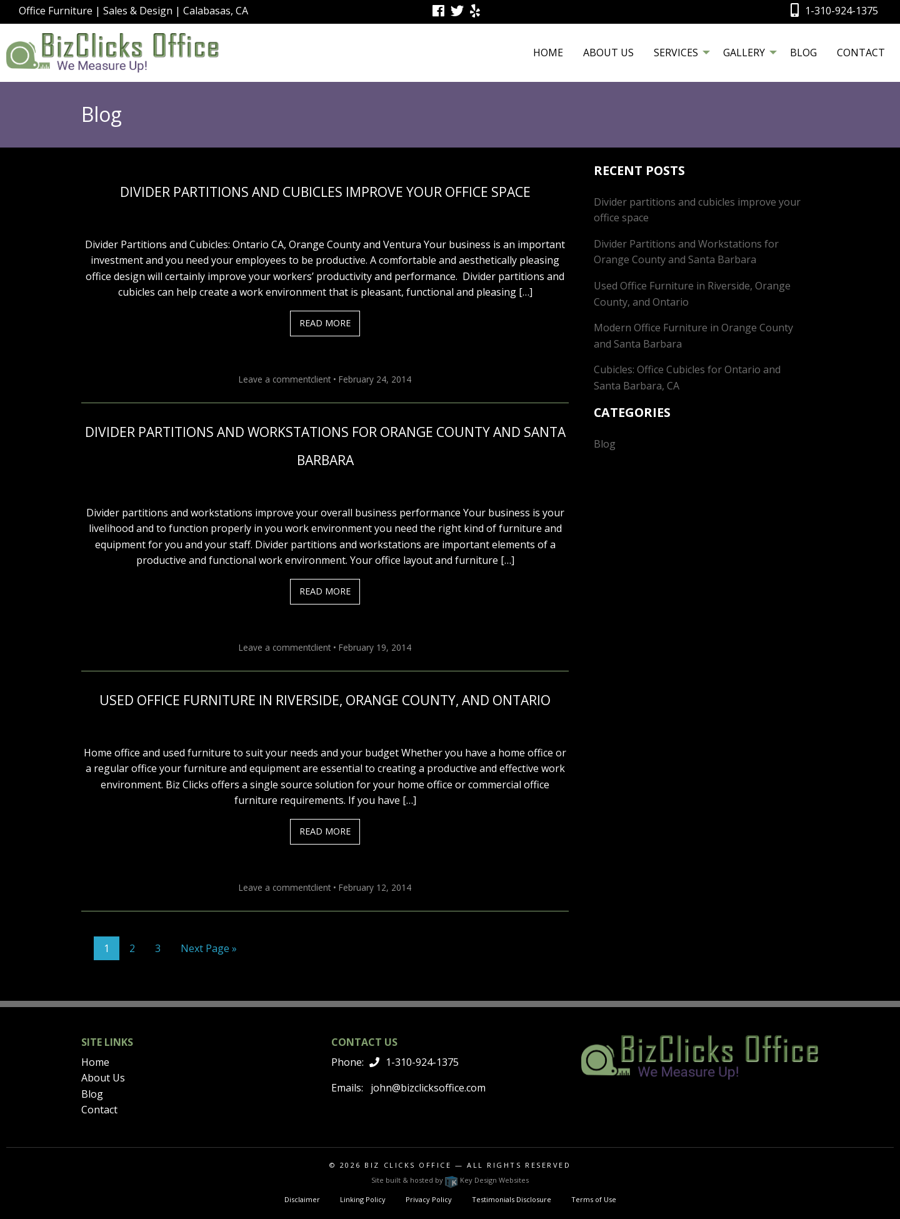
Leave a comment (275, 379)
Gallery (744, 52)
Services (676, 52)
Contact (861, 52)
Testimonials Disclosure (511, 1199)
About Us (608, 52)
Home (548, 52)
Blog (803, 52)
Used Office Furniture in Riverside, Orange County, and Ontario (325, 700)
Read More (325, 323)
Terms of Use (593, 1199)
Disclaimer (302, 1199)
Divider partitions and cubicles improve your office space (325, 192)
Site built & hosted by (450, 1180)
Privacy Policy (429, 1199)
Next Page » (209, 948)
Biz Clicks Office (407, 1165)
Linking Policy (363, 1199)
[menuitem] (548, 52)
